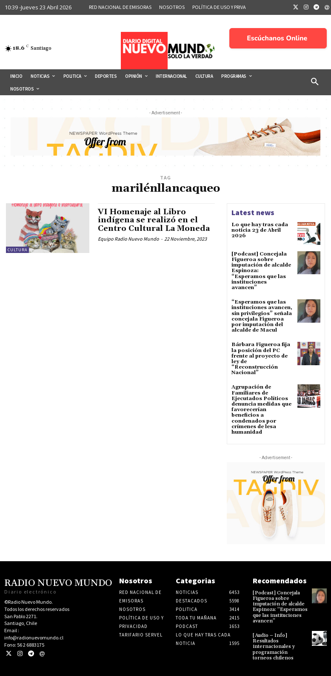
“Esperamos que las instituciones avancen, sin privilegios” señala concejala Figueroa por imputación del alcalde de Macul (261, 316)
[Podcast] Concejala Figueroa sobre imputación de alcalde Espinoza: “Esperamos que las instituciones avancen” (280, 607)
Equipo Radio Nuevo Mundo (128, 239)
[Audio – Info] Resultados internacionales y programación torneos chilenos (274, 646)
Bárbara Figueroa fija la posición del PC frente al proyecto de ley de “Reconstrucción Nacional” (260, 358)
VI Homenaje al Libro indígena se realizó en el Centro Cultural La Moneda (155, 220)
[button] (315, 82)
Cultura (17, 250)
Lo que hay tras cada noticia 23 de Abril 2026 (259, 230)
